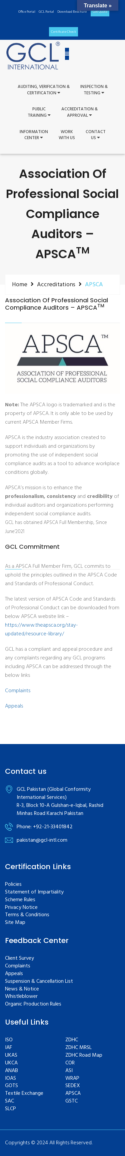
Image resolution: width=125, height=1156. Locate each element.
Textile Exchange (24, 1093)
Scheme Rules (20, 900)
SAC (9, 1101)
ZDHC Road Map (83, 1055)
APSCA (73, 1093)
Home (19, 284)
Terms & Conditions (27, 915)
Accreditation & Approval (79, 112)
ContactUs (96, 135)
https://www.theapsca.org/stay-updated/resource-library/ (41, 629)
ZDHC (71, 1040)
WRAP (72, 1078)
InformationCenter (34, 135)
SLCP (10, 1109)
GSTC (71, 1101)
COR (70, 1063)
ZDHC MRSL (78, 1048)
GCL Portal (46, 11)
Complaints (17, 691)
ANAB (11, 1071)
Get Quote (100, 11)
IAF (8, 1048)
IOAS (10, 1078)
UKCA (11, 1063)
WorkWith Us (67, 135)
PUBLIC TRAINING (39, 112)
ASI (69, 1071)
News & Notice (22, 989)
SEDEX (72, 1086)
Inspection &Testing (94, 90)
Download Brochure (72, 11)
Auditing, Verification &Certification (44, 90)
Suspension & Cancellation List (39, 981)
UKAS (11, 1055)
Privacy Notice (21, 908)
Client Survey (19, 958)
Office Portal (26, 11)
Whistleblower (21, 997)
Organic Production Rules (33, 1004)
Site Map (15, 923)
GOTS (11, 1086)
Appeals (14, 706)
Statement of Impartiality (34, 892)
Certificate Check (63, 31)
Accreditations (56, 284)
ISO (9, 1040)
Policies (13, 884)
